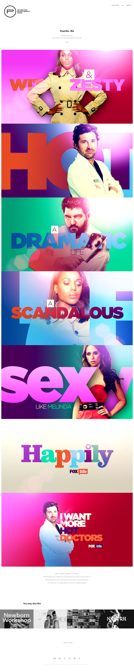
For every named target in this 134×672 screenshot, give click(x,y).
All (122, 5)
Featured (115, 5)
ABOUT (128, 5)
